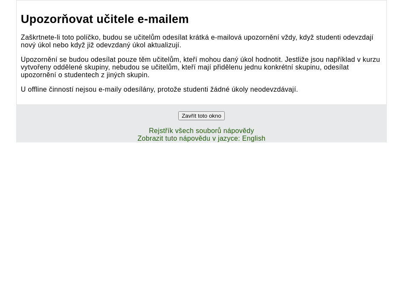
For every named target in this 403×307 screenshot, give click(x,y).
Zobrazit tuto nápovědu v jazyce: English (201, 138)
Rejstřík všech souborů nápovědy (201, 130)
